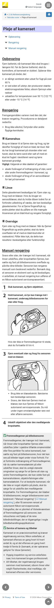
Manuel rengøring (17, 48)
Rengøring (13, 42)
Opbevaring (14, 36)
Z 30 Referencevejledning (19, 14)
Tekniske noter (13, 17)
